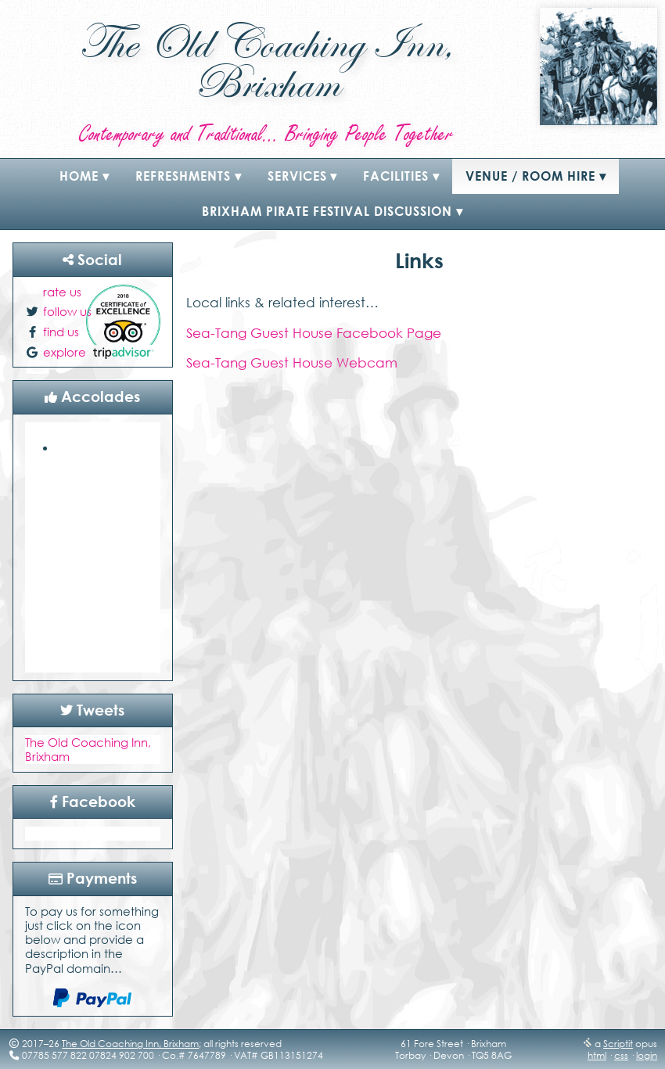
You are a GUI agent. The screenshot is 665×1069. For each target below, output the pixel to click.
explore (64, 352)
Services (297, 176)
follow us (67, 311)
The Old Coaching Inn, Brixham (130, 1043)
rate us (62, 292)
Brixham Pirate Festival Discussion (327, 211)
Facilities (396, 176)
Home (79, 176)
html (597, 1055)
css (621, 1055)
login (646, 1055)
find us (61, 332)
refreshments (183, 176)
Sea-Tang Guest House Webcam (291, 362)
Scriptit (618, 1043)
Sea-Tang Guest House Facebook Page (313, 333)
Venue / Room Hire (530, 176)
